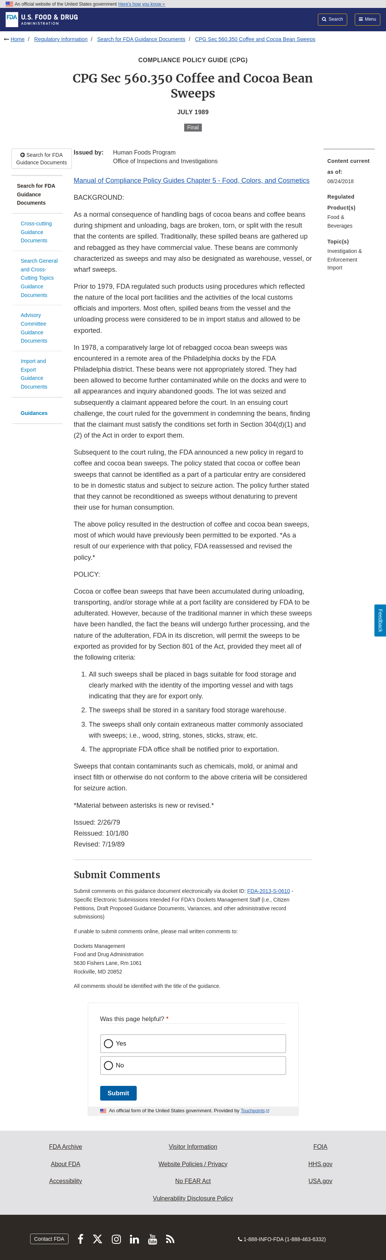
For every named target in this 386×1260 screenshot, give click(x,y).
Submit (118, 1093)
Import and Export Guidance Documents (34, 374)
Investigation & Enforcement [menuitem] (344, 255)
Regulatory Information (61, 39)
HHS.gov (320, 1164)
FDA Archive (65, 1147)
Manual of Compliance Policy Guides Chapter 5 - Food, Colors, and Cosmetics (192, 180)
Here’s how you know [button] (141, 4)
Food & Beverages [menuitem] (339, 221)
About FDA (65, 1164)
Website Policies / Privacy (193, 1164)
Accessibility (65, 1181)
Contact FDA (49, 1239)
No (120, 1065)
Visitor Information (193, 1147)
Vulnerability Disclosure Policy (193, 1198)
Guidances (34, 413)
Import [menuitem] (334, 268)
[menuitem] (349, 173)
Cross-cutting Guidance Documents (36, 231)
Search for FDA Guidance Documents (141, 39)
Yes (121, 1043)
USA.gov (320, 1181)
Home (17, 39)
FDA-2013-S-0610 (268, 891)
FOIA (320, 1147)
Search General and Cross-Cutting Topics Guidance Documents (39, 278)
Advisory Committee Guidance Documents (34, 328)
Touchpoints (253, 1110)
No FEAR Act (193, 1181)
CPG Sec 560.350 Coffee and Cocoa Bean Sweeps (255, 39)
